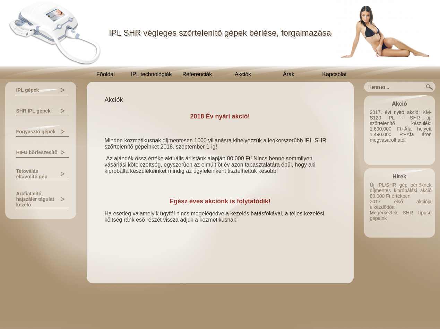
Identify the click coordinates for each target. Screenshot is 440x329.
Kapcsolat (334, 74)
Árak (288, 74)
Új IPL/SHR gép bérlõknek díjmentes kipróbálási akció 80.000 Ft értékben (401, 190)
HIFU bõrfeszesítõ (37, 152)
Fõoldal (105, 74)
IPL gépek (27, 90)
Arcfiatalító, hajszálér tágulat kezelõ (35, 199)
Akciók (243, 74)
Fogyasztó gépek (36, 131)
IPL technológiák (151, 74)
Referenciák (197, 74)
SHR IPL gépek (33, 111)
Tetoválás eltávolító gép (32, 173)
